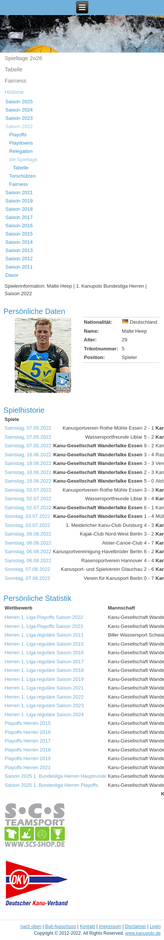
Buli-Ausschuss (60, 926)
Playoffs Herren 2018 (28, 750)
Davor (11, 275)
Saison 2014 (18, 242)
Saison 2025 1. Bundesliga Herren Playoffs (51, 785)
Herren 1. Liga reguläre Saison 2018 (44, 670)
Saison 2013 (18, 250)
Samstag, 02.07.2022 (28, 490)
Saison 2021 (18, 192)
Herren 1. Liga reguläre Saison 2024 (44, 714)
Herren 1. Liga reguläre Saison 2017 (44, 661)
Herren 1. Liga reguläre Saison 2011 (44, 635)
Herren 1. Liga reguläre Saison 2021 (44, 688)
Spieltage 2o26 (23, 58)
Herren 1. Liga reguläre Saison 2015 (44, 644)
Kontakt (87, 926)
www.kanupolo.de (143, 933)
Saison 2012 (18, 258)
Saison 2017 (18, 217)
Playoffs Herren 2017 (28, 741)
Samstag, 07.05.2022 (28, 428)
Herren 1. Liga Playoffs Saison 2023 (44, 626)
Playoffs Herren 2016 (28, 732)
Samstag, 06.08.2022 (28, 534)
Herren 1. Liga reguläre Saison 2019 (44, 679)
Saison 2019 (18, 201)
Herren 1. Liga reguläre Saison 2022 (44, 697)
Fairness (15, 80)
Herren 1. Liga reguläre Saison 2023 (44, 705)
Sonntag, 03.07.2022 (27, 516)
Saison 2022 (18, 126)
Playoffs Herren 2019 (28, 758)
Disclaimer (135, 926)
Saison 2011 (18, 267)
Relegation (20, 151)
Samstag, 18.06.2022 (28, 454)
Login (155, 926)
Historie (14, 92)
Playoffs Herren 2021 (28, 767)
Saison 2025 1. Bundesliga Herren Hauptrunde (55, 776)
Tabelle (14, 69)
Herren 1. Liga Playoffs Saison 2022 (44, 617)
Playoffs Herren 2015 (28, 723)
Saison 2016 (18, 225)
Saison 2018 (18, 209)
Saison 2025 (18, 101)
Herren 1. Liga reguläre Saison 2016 (44, 652)
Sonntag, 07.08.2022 (27, 569)
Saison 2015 (18, 234)
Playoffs (17, 134)
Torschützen (22, 176)
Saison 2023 (18, 118)
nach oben (30, 926)
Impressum (110, 926)
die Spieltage (23, 159)
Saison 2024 (18, 110)
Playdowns (21, 143)
